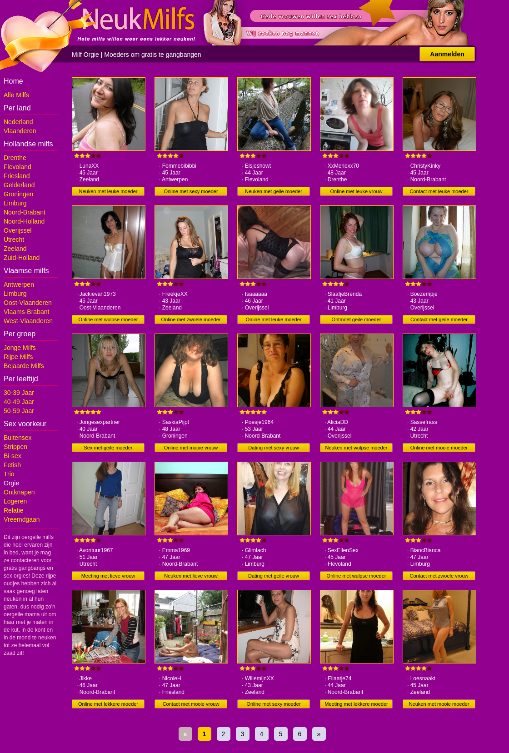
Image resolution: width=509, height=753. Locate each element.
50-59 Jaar (19, 410)
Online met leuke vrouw (356, 191)
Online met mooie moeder (439, 447)
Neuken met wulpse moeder (356, 447)
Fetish (12, 465)
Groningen (18, 194)
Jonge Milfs (20, 347)
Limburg (15, 203)
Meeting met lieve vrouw (108, 575)
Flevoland (17, 166)
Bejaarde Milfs (24, 365)
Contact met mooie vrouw (191, 704)
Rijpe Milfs (18, 356)
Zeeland (15, 248)
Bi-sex (12, 455)
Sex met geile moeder (108, 447)
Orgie (11, 483)
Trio (9, 474)
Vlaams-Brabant (26, 311)
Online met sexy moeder (191, 191)
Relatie (14, 510)
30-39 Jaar (19, 392)
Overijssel (17, 230)
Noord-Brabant (24, 212)
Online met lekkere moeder (108, 704)
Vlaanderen (20, 131)
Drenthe (15, 157)
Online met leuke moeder (274, 319)
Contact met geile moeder (439, 319)
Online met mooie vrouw (191, 447)
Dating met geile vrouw (273, 575)
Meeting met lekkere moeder (356, 704)
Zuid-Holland (22, 257)
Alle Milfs (16, 95)
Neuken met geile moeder (273, 191)
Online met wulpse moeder (108, 319)
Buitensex (17, 437)
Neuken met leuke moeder (108, 191)
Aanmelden (447, 54)
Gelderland (19, 185)
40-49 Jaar (19, 401)
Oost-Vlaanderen (28, 302)
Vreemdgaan (22, 519)
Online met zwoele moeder (191, 319)
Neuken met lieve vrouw (190, 575)
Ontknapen (19, 492)
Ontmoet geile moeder (356, 319)
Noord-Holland (24, 221)
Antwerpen (19, 284)
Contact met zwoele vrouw (439, 575)
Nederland (18, 121)
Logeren (15, 501)
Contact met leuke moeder (438, 191)
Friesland (17, 176)
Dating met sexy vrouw (273, 447)
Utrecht (14, 239)
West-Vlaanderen (28, 320)
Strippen (15, 446)
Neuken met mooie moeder (439, 704)
